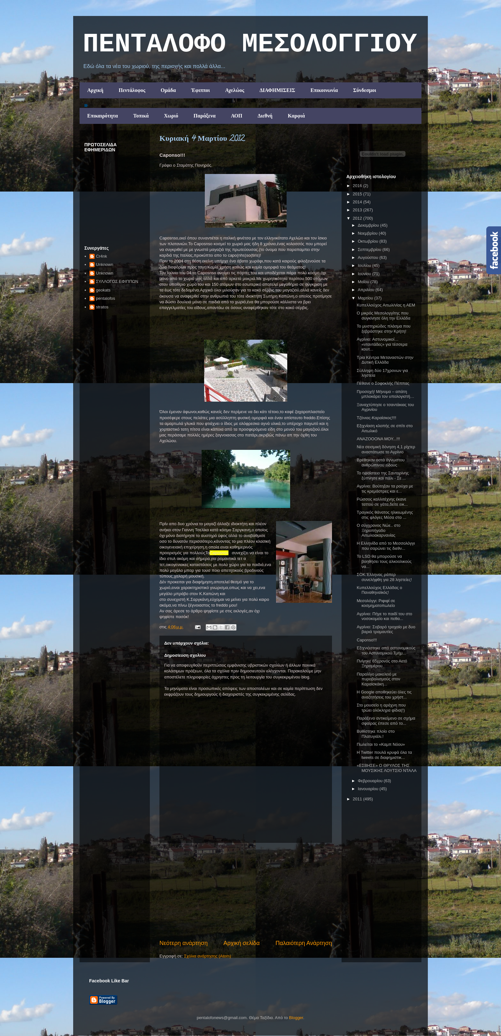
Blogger (296, 1017)
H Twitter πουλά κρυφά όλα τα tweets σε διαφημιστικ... (384, 755)
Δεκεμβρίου (369, 225)
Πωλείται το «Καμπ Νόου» (381, 744)
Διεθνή (265, 115)
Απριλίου (366, 289)
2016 (358, 185)
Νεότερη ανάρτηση (183, 943)
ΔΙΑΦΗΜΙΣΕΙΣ (277, 90)
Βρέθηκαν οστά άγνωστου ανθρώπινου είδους (381, 462)
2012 (358, 218)
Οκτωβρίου (368, 241)
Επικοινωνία (324, 90)
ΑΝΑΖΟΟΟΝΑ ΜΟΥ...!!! (378, 438)
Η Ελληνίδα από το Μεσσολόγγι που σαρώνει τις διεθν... (386, 546)
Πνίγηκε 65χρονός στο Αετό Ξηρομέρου (382, 664)
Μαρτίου (366, 298)
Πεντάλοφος (132, 90)
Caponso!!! (367, 640)
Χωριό (171, 115)
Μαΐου (364, 281)
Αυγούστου (369, 257)
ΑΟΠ (237, 115)
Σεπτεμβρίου (370, 249)
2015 (358, 194)
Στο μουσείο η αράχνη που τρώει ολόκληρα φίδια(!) (381, 708)
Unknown (104, 264)
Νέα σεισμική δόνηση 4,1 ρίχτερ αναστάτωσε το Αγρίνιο (386, 449)
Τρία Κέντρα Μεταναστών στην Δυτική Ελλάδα (385, 360)
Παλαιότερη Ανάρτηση (303, 943)
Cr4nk (101, 256)
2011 (358, 799)
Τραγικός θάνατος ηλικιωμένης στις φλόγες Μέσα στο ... (385, 515)
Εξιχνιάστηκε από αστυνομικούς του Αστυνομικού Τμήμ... (386, 650)
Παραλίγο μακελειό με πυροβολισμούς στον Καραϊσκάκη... (378, 679)
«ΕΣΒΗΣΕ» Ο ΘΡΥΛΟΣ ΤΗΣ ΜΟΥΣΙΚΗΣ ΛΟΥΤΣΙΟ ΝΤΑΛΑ (386, 768)
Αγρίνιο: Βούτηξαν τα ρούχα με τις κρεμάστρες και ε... (385, 489)
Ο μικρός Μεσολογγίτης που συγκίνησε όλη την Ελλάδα (383, 316)
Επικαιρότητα (102, 115)
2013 (358, 210)
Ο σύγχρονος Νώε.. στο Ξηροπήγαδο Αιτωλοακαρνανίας (378, 530)
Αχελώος (234, 90)
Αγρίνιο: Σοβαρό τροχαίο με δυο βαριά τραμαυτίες (386, 629)
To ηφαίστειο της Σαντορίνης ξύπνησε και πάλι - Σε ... (383, 475)
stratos (102, 307)
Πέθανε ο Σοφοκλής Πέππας (383, 383)
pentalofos (105, 298)
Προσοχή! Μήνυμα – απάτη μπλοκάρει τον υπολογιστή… (385, 394)
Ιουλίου (365, 265)
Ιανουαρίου (369, 788)
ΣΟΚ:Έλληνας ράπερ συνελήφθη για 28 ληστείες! (384, 577)
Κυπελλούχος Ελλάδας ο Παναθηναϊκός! (379, 590)
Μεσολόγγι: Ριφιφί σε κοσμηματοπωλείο (376, 603)
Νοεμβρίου (368, 233)
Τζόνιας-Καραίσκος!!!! (376, 417)
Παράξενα (205, 115)
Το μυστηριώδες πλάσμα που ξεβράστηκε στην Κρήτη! (383, 329)
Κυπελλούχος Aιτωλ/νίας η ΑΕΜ (386, 305)
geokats (103, 290)
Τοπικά (141, 115)
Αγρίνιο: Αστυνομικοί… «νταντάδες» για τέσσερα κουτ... (382, 344)
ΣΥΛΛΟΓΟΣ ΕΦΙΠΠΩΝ (117, 281)
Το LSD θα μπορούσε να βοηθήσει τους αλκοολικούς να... (384, 561)
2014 (358, 202)
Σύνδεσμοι (364, 90)
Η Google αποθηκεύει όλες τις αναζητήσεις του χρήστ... (384, 694)
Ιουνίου (365, 273)
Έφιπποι (200, 90)
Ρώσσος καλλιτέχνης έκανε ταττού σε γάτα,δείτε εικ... (382, 502)
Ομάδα (168, 90)
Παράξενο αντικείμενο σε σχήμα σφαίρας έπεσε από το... (386, 721)
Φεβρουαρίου (371, 780)
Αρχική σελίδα (241, 943)
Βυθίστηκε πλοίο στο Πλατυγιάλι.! (376, 734)
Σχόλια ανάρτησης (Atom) (207, 956)
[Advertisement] (246, 891)
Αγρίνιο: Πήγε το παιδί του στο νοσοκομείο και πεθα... (384, 616)
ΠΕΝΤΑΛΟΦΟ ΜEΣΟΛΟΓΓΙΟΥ (250, 44)
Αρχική (95, 90)
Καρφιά (296, 115)
